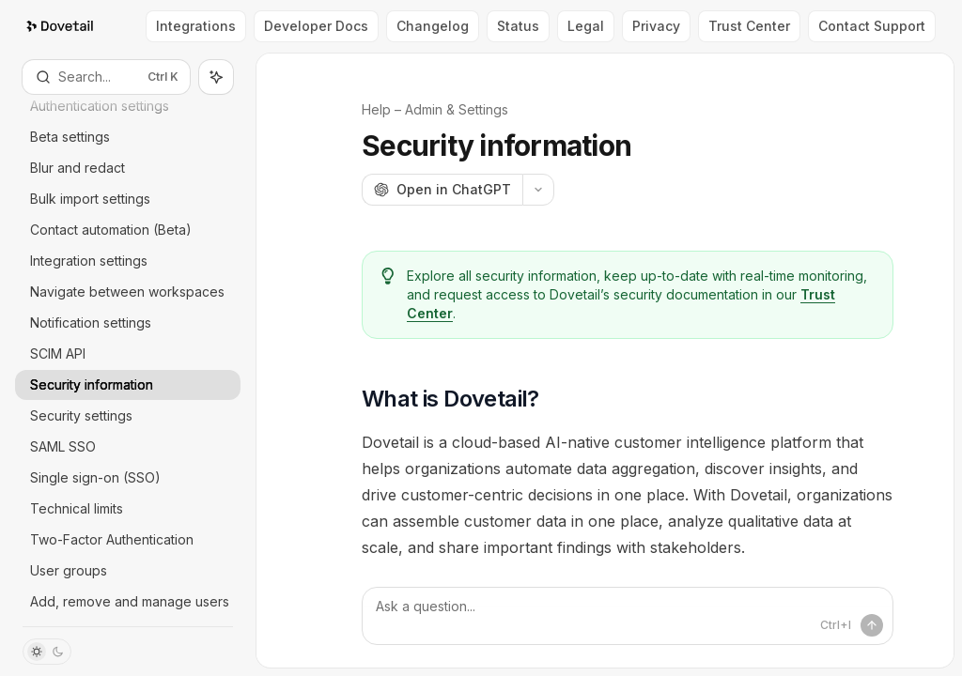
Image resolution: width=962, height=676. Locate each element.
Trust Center (749, 26)
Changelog (432, 26)
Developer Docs (316, 26)
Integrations (196, 26)
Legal (585, 26)
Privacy (656, 26)
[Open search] (106, 77)
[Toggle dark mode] (47, 651)
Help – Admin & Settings (435, 109)
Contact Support (871, 26)
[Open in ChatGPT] (442, 190)
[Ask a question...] (627, 616)
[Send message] (872, 625)
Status (518, 26)
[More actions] (538, 190)
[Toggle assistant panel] (216, 77)
